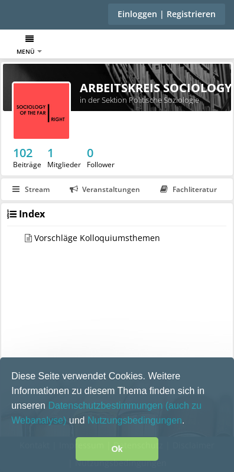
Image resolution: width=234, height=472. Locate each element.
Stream (31, 189)
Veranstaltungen (105, 189)
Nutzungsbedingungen (134, 420)
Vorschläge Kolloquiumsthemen (97, 237)
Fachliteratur (188, 189)
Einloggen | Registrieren (167, 13)
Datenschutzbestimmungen (106, 406)
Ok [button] (116, 449)
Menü (29, 45)
